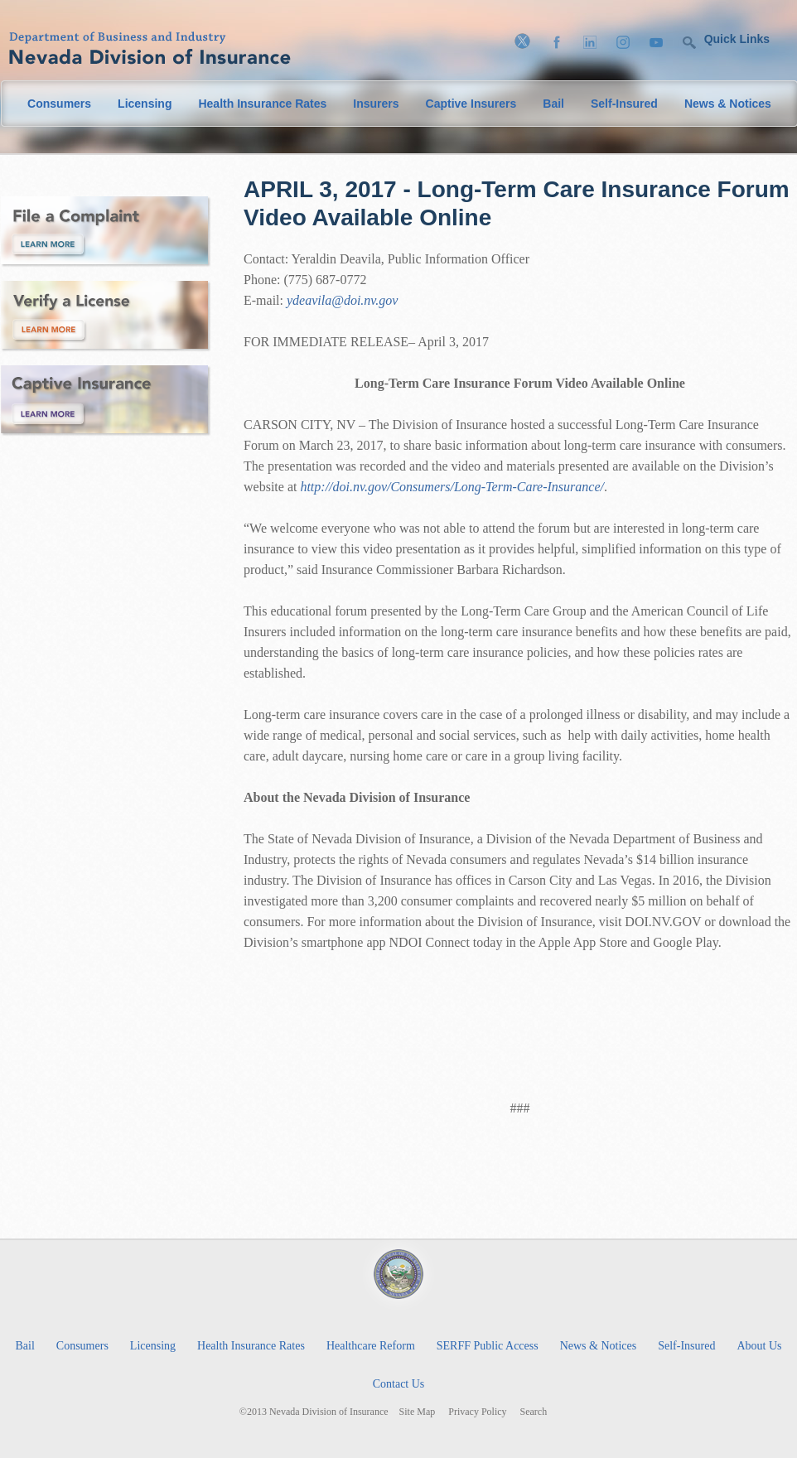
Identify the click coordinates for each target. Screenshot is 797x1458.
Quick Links (737, 39)
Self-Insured (624, 103)
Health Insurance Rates (262, 103)
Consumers (59, 103)
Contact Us (399, 1384)
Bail (553, 103)
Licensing (144, 103)
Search (534, 1412)
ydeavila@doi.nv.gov (342, 300)
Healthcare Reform (370, 1346)
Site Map (417, 1412)
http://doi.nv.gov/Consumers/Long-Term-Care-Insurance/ (452, 487)
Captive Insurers (471, 103)
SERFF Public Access (488, 1346)
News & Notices (727, 103)
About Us (759, 1346)
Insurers (375, 103)
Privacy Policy (477, 1412)
